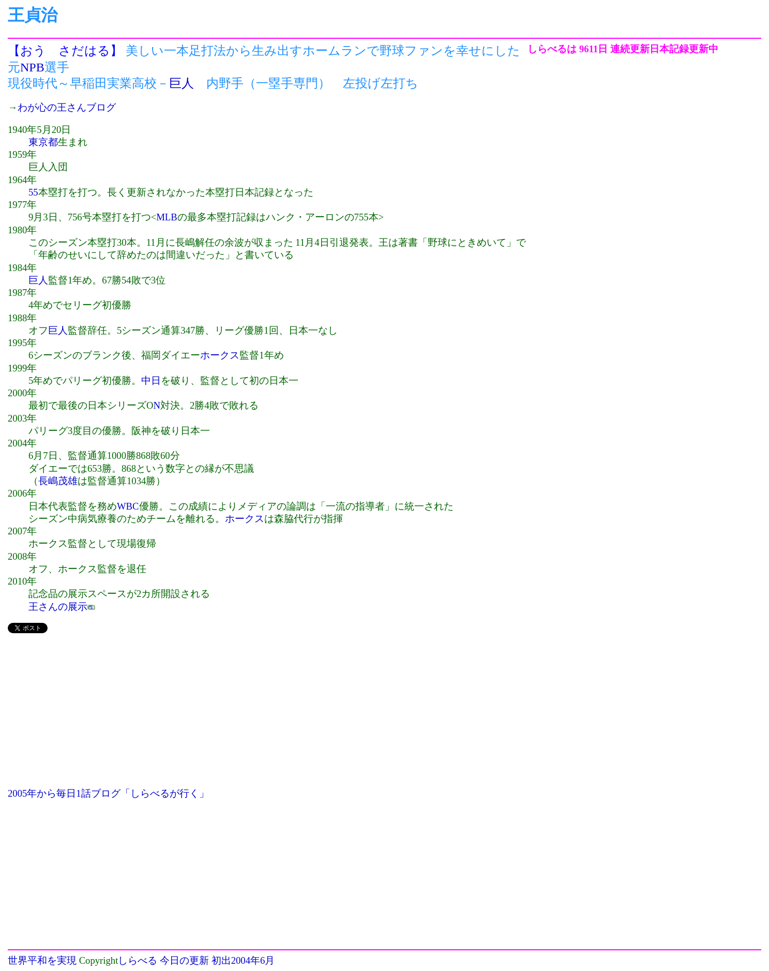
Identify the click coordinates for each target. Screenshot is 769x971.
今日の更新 (184, 960)
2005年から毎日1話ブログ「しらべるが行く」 (108, 793)
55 (33, 192)
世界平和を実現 (42, 960)
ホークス (219, 355)
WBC (128, 506)
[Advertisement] (267, 715)
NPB (32, 67)
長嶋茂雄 (58, 480)
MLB (166, 217)
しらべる (137, 960)
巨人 (181, 83)
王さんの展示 (57, 606)
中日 (151, 380)
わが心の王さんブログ (67, 107)
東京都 (43, 142)
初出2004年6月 (243, 960)
